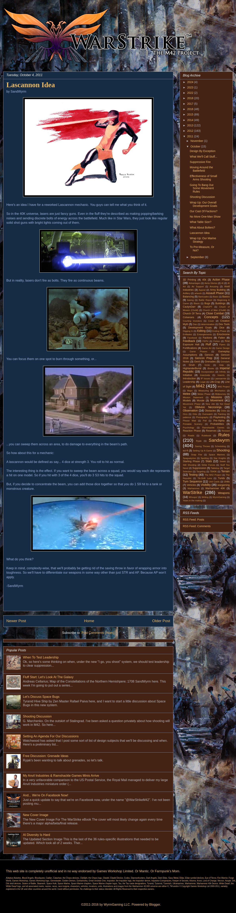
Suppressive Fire (200, 162)
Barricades (203, 296)
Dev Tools (224, 324)
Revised (226, 431)
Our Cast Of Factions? (203, 211)
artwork (198, 293)
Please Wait (189, 420)
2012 (190, 130)
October (195, 146)
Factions (207, 337)
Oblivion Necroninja (208, 407)
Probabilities (217, 424)
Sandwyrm (219, 440)
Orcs (185, 414)
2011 (190, 136)
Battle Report (205, 300)
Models (187, 400)
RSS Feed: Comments (197, 526)
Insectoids (205, 375)
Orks (195, 414)
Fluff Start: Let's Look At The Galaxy (48, 677)
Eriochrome (223, 334)
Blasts (197, 303)
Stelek (223, 461)
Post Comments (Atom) (98, 632)
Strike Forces (208, 465)
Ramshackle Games (213, 427)
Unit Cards (214, 481)
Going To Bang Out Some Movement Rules (202, 188)
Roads (191, 435)
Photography (202, 417)
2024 (190, 82)
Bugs (207, 303)
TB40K (213, 471)
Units (227, 481)
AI (222, 283)
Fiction (216, 341)
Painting (222, 414)
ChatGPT (207, 307)
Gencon (209, 354)
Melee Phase (204, 394)
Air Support (198, 286)
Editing (201, 330)
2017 (190, 103)
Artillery (186, 293)
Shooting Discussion (37, 716)
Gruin (192, 365)
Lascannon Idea (200, 232)
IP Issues (205, 378)
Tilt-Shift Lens (205, 478)
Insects (221, 375)
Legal (202, 382)
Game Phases (198, 351)
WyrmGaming (219, 497)
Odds (223, 411)
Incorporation (207, 372)
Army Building (218, 290)
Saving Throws (202, 446)
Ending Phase (219, 331)
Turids (221, 478)
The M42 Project (213, 475)
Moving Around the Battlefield (201, 169)
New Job (210, 404)
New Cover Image (35, 815)
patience (187, 417)
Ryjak (198, 441)
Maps (190, 390)
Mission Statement (193, 397)
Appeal (202, 290)
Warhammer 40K (215, 488)
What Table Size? (200, 222)
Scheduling (220, 446)
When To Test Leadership (41, 657)
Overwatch (207, 414)
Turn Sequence (192, 481)
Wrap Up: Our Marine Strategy (203, 240)
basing (190, 300)
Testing (193, 474)
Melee (186, 393)
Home (89, 621)
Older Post (161, 621)
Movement (216, 400)
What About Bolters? (202, 227)
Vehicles (191, 485)
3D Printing (189, 279)
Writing (205, 497)
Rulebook (206, 435)
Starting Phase (191, 461)
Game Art (206, 348)
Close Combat (215, 313)
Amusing (214, 286)
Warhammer (193, 488)
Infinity (222, 372)
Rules (224, 434)
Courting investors (192, 321)
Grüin (207, 365)
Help (221, 365)
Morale (200, 400)
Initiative (187, 375)
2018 (190, 98)
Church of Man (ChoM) (214, 310)
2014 (190, 120)
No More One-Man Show (205, 216)
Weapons (224, 493)
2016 (190, 109)
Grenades (210, 361)
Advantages (194, 283)
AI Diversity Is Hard (36, 835)
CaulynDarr (189, 306)
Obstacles (210, 410)
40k (204, 279)
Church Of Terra (192, 313)
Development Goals (200, 327)
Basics (226, 296)
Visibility (206, 484)
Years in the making (192, 500)
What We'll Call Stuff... (203, 156)
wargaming (223, 485)
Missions (216, 397)
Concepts (211, 317)
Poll (205, 420)
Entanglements (204, 334)
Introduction (189, 378)
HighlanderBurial (192, 368)
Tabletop (215, 468)
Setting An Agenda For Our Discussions (51, 736)
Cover (211, 321)
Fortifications (190, 348)
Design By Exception (202, 151)
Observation (190, 410)
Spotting (205, 458)
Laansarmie (220, 378)
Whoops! (193, 497)
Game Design (223, 348)
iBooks (210, 368)
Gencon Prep (203, 358)
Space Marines (217, 454)
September (197, 257)
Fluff (208, 344)
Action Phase (221, 279)
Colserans (188, 317)
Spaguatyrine (189, 458)
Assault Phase (215, 293)
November (197, 140)
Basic (215, 296)
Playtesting (219, 417)
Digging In (188, 331)
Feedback (189, 341)
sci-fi (185, 450)
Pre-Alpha (218, 420)
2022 (190, 92)
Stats (208, 461)
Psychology (188, 427)
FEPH (205, 341)
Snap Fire (196, 454)
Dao (195, 324)
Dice (221, 327)
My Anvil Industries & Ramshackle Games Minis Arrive (61, 775)
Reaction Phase (192, 430)
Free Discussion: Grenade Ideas (45, 756)
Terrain (225, 471)
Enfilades (187, 334)
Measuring (204, 390)
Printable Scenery (192, 424)
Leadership (189, 381)
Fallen (221, 337)
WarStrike (192, 492)
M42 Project (224, 386)
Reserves (211, 430)
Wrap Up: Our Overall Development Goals (203, 204)
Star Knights (219, 458)
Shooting (223, 450)
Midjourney (220, 394)
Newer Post (16, 621)
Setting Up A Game (202, 450)
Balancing (188, 296)
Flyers (222, 344)
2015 (190, 114)
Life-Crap (215, 381)
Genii (197, 361)
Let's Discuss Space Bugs (41, 696)
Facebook (192, 338)
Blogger (154, 904)
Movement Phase (192, 404)
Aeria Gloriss (210, 283)
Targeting (200, 471)
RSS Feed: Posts (193, 519)
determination (208, 324)
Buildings (220, 303)
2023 (190, 87)
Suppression (199, 468)
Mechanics (220, 390)
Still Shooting (189, 465)
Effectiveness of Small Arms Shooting (203, 177)
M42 (200, 385)
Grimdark (225, 361)
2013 (190, 125)
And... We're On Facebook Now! (45, 795)
